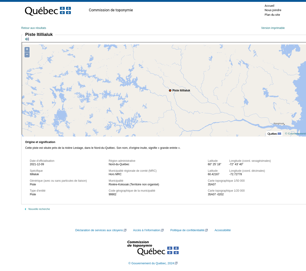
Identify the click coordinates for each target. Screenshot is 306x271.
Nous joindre (273, 10)
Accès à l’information (146, 230)
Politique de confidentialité (187, 230)
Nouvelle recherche (39, 209)
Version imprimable (273, 28)
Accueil (269, 5)
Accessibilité (222, 230)
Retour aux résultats (33, 28)
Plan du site (272, 14)
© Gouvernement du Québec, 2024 (151, 263)
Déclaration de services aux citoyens (99, 230)
